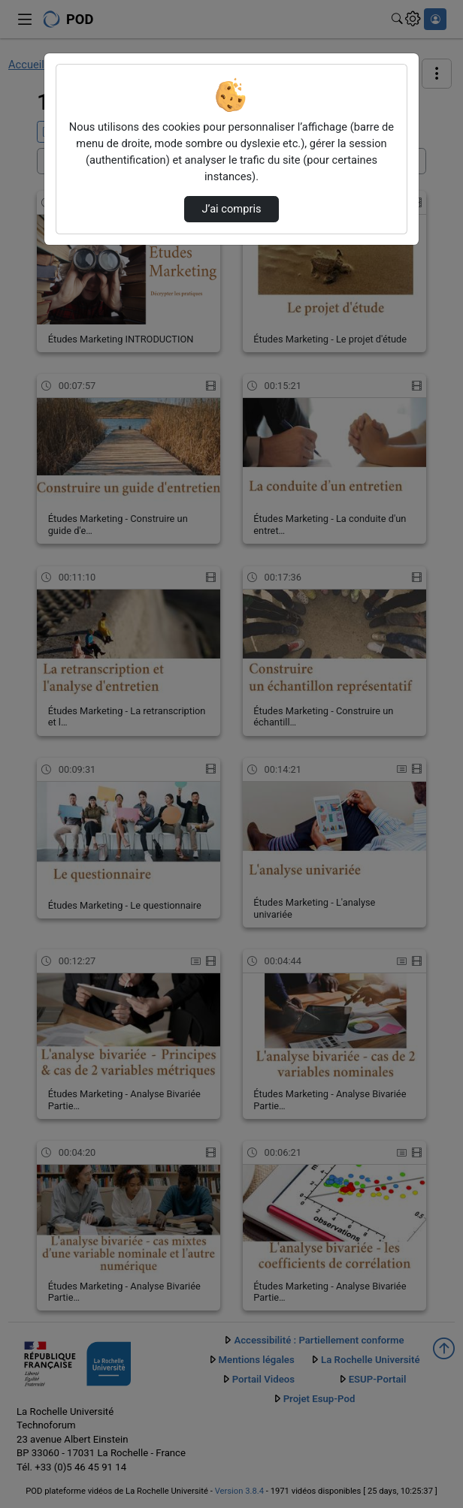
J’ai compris (231, 209)
